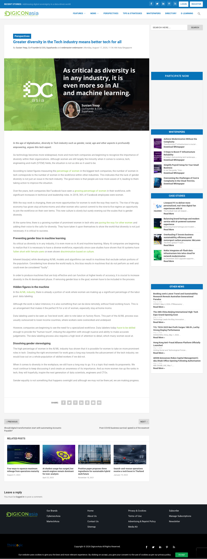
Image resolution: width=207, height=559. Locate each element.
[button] (199, 16)
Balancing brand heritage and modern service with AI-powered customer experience (181, 222)
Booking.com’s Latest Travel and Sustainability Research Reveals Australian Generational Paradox (175, 297)
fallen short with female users (28, 252)
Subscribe (174, 511)
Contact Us (93, 522)
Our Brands (52, 511)
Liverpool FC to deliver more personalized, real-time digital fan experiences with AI (180, 207)
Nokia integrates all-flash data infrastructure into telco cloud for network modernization (179, 254)
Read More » (159, 307)
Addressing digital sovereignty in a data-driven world (46, 4)
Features (78, 14)
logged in (20, 497)
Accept (181, 555)
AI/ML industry (27, 293)
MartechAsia (53, 522)
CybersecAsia (53, 516)
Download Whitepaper (174, 148)
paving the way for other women (116, 223)
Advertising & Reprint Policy (142, 522)
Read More (169, 214)
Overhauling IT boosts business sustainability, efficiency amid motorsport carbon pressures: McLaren (182, 238)
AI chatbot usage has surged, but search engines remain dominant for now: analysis (58, 472)
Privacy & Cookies (137, 511)
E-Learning (187, 14)
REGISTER (196, 4)
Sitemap (91, 527)
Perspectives (111, 14)
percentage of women (68, 171)
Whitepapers (154, 14)
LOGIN (183, 4)
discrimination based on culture (77, 252)
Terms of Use (135, 516)
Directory (170, 14)
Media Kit (133, 527)
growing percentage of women (90, 191)
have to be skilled (126, 328)
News (93, 14)
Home (90, 511)
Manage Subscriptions (180, 516)
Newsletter (174, 522)
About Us (92, 516)
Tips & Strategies (132, 14)
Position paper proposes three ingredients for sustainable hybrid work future (94, 472)
